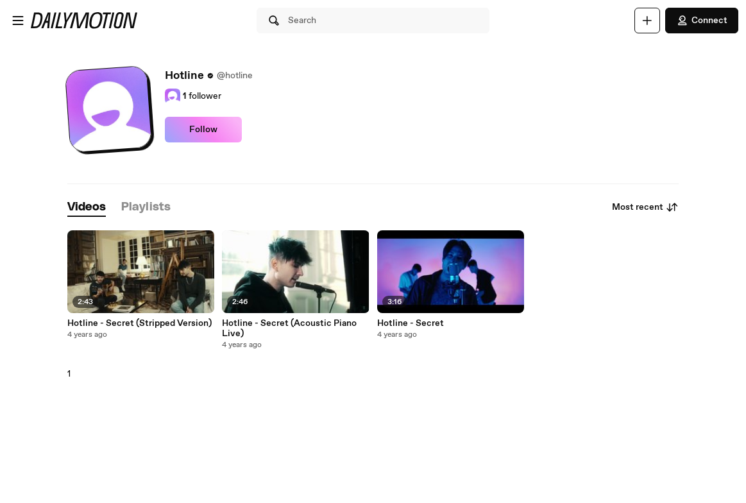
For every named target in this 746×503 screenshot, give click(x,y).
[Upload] (647, 20)
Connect (701, 20)
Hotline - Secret (410, 323)
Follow (203, 129)
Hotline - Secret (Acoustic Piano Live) (289, 328)
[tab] (86, 208)
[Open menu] (18, 20)
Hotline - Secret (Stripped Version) (139, 323)
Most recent (645, 207)
